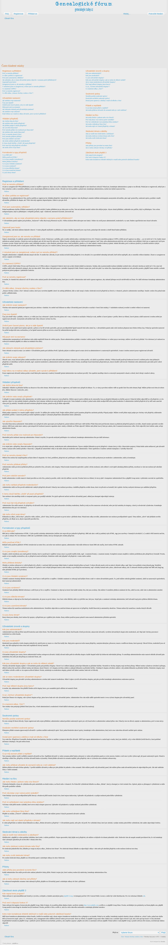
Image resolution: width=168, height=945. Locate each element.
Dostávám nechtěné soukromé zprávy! (98, 98)
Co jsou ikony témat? (9, 172)
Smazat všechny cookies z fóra (134, 936)
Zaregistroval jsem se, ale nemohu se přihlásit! (17, 84)
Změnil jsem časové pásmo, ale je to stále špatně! (17, 105)
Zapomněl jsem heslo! (9, 82)
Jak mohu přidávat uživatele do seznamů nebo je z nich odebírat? (106, 110)
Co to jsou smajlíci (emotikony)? (12, 159)
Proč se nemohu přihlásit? (10, 73)
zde (144, 896)
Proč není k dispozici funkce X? (96, 157)
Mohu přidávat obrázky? (10, 161)
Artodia (163, 941)
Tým (122, 936)
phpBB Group (68, 896)
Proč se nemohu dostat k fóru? (12, 134)
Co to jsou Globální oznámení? (12, 164)
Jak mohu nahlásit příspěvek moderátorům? (16, 141)
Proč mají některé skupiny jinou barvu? (98, 84)
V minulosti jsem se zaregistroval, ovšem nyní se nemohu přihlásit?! (23, 86)
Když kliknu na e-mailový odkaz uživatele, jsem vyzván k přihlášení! (24, 114)
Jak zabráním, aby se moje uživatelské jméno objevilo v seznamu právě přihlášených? (29, 80)
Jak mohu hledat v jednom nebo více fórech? (100, 117)
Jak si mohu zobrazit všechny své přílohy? (99, 148)
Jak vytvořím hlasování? (10, 128)
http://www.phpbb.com (91, 905)
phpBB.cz (15, 943)
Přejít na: (115, 932)
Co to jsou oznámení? (9, 166)
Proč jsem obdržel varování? (11, 139)
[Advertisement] (80, 41)
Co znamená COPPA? (9, 89)
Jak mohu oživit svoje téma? (11, 147)
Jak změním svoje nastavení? (11, 100)
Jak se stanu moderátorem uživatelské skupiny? (101, 82)
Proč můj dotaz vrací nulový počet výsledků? (100, 120)
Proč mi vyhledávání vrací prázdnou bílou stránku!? (102, 122)
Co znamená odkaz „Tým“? (94, 89)
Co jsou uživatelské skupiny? (95, 78)
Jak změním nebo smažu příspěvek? (13, 123)
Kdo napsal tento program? (94, 155)
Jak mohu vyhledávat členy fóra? (96, 124)
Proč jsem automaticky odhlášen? (12, 78)
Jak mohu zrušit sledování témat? (96, 138)
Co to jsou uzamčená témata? (11, 170)
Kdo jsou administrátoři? (93, 73)
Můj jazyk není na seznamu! (11, 107)
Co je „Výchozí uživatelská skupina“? (98, 86)
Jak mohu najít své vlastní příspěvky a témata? (100, 126)
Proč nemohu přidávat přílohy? (12, 136)
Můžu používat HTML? (9, 157)
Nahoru (6, 191)
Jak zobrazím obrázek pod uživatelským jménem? (18, 109)
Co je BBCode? (7, 155)
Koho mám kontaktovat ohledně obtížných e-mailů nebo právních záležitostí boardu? (112, 159)
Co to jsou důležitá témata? (11, 168)
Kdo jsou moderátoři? (92, 75)
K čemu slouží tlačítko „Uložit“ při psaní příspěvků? (18, 143)
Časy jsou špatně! (8, 103)
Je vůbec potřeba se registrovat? (12, 75)
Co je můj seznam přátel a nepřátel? (97, 108)
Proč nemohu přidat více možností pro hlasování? (18, 130)
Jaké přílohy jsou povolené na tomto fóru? (99, 145)
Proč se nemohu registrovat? (11, 91)
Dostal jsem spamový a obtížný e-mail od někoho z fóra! (103, 100)
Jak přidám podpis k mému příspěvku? (14, 125)
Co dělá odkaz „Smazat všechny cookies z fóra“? (17, 93)
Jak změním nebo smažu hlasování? (13, 132)
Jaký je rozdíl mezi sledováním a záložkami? (100, 134)
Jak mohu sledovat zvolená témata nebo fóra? (100, 136)
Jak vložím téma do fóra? (10, 121)
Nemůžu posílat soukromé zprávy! (96, 96)
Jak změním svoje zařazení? (11, 111)
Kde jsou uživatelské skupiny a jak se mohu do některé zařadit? (106, 80)
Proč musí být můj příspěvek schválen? (14, 145)
